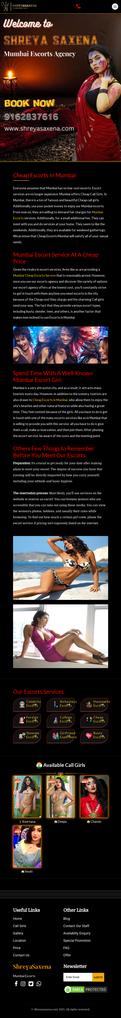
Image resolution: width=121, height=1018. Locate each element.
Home (17, 919)
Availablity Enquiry (76, 933)
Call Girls (19, 926)
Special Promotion (77, 940)
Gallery (18, 933)
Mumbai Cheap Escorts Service (34, 275)
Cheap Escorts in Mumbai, (50, 400)
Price (17, 948)
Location (19, 940)
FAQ (66, 948)
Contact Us (21, 955)
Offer (67, 955)
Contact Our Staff (76, 926)
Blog (66, 919)
